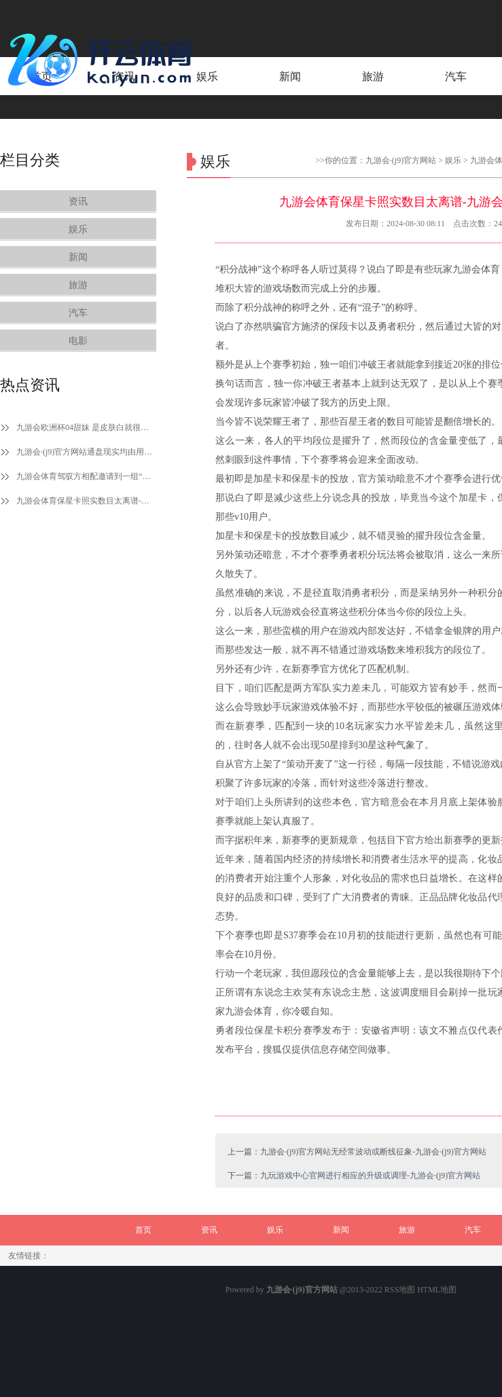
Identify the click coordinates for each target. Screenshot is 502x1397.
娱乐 (78, 229)
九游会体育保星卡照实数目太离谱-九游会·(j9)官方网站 (86, 501)
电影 (78, 341)
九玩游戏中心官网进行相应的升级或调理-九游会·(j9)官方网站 (370, 1175)
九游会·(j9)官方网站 (400, 160)
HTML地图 (436, 1289)
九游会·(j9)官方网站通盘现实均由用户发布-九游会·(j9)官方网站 (86, 452)
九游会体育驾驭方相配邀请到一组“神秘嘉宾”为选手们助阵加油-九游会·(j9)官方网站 (86, 476)
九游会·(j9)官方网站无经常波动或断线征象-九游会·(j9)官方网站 (373, 1151)
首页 (143, 1230)
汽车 (78, 313)
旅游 (78, 285)
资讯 (78, 201)
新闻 (78, 257)
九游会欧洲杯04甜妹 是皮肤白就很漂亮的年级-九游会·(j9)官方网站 (86, 427)
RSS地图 (399, 1289)
